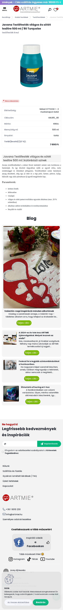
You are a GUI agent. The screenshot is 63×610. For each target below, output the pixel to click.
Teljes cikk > (24, 322)
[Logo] (26, 9)
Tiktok (32, 559)
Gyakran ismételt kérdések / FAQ (20, 476)
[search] (49, 9)
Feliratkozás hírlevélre (31, 430)
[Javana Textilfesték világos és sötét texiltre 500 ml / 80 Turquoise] (31, 65)
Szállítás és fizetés (12, 471)
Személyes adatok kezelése (17, 519)
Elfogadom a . (30, 451)
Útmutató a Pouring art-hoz (35, 387)
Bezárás (40, 602)
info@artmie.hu (14, 514)
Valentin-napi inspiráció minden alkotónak (29, 311)
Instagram (17, 559)
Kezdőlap (6, 17)
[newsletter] (49, 444)
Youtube (47, 559)
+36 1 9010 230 (13, 509)
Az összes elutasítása (18, 602)
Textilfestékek (39, 17)
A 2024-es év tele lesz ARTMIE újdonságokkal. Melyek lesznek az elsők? (36, 335)
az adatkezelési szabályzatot (29, 450)
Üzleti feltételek (10, 481)
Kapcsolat (8, 486)
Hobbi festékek (21, 17)
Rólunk (6, 466)
